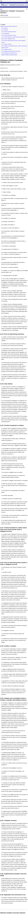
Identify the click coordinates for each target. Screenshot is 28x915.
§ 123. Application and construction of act (9, 53)
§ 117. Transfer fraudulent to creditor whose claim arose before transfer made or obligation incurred (13, 38)
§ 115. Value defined (5, 33)
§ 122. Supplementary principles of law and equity (10, 51)
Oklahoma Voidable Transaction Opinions (9, 54)
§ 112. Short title (4, 28)
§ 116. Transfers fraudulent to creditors (8, 35)
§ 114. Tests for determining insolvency (8, 31)
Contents (3, 24)
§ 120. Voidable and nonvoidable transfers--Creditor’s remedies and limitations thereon (14, 46)
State (6, 15)
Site (1, 9)
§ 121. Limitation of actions (6, 49)
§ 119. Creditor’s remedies (6, 44)
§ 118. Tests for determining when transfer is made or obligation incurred (13, 41)
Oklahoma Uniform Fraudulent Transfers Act (9, 26)
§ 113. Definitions (4, 29)
